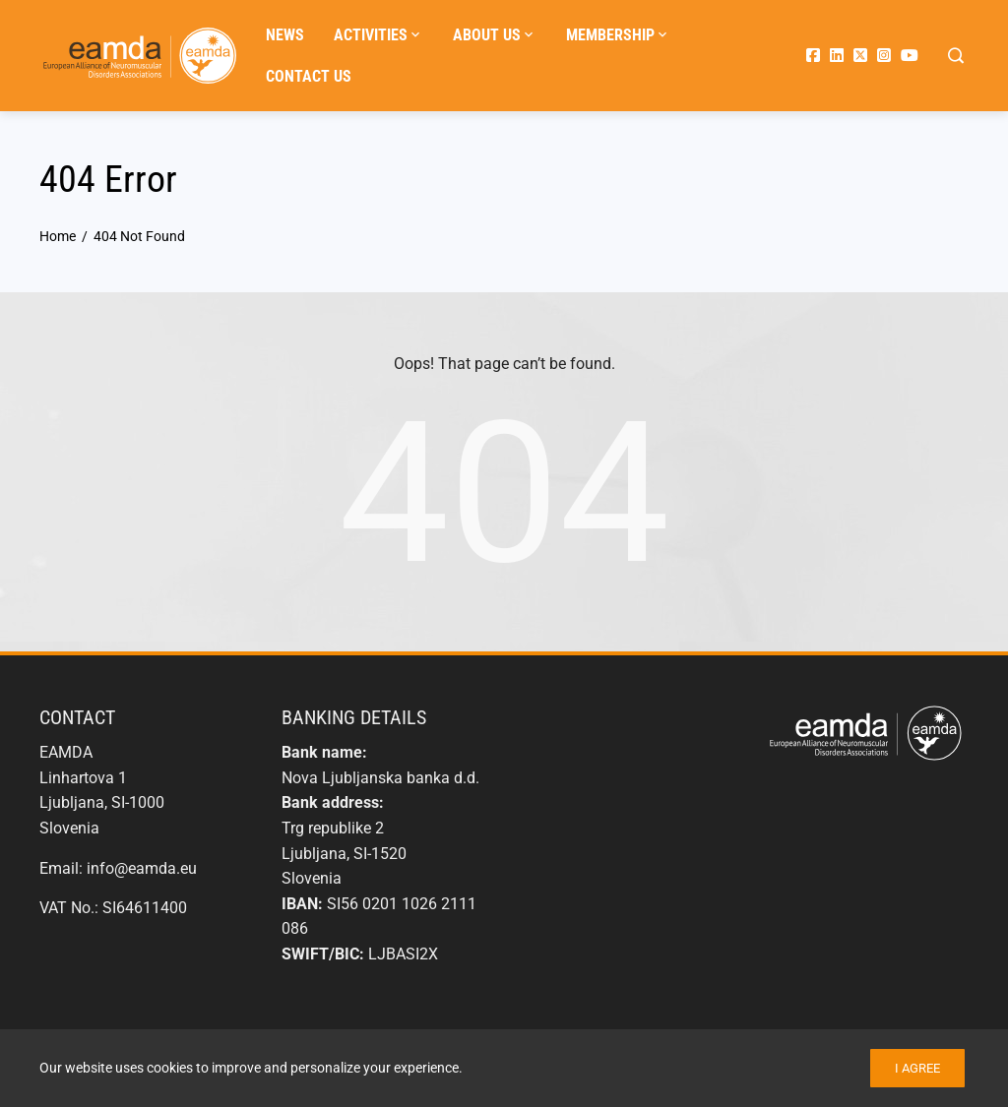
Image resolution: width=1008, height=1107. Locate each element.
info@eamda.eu (142, 868)
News (285, 35)
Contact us (308, 76)
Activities (378, 35)
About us (494, 35)
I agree (917, 1068)
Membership (618, 35)
